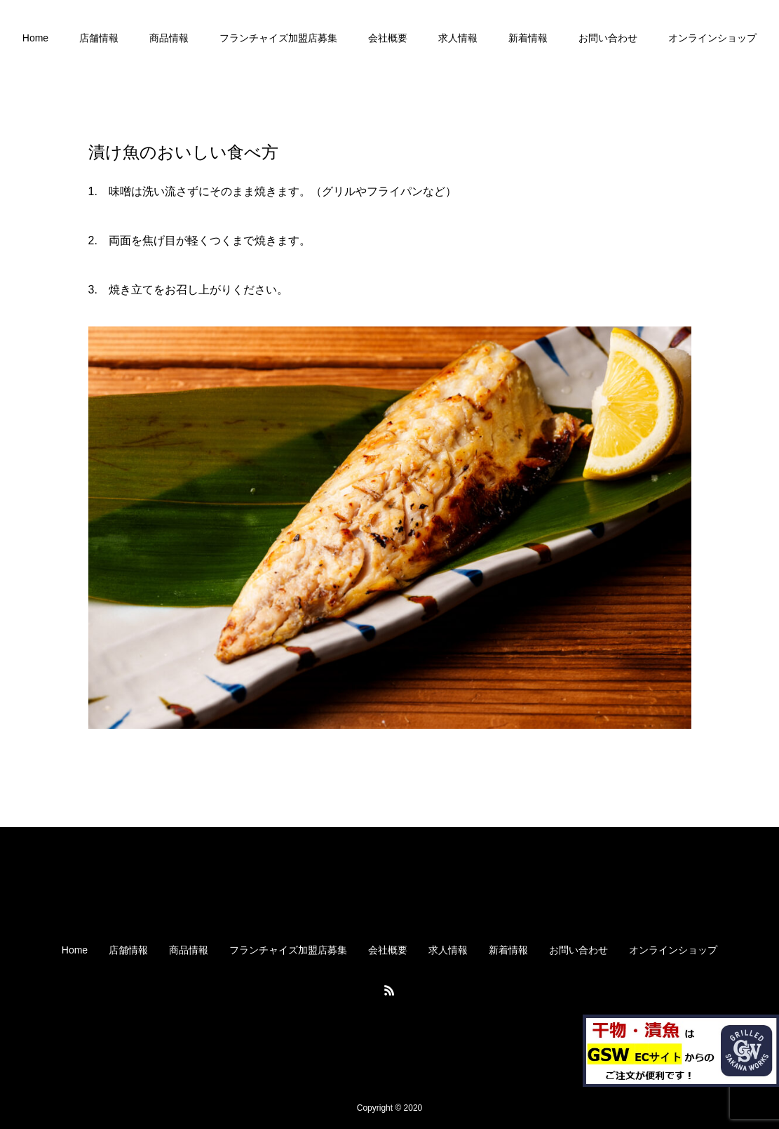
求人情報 (457, 38)
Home (35, 38)
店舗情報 (98, 38)
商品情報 (169, 38)
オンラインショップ (712, 38)
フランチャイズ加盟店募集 (278, 38)
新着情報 (528, 38)
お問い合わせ (607, 38)
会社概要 (387, 38)
